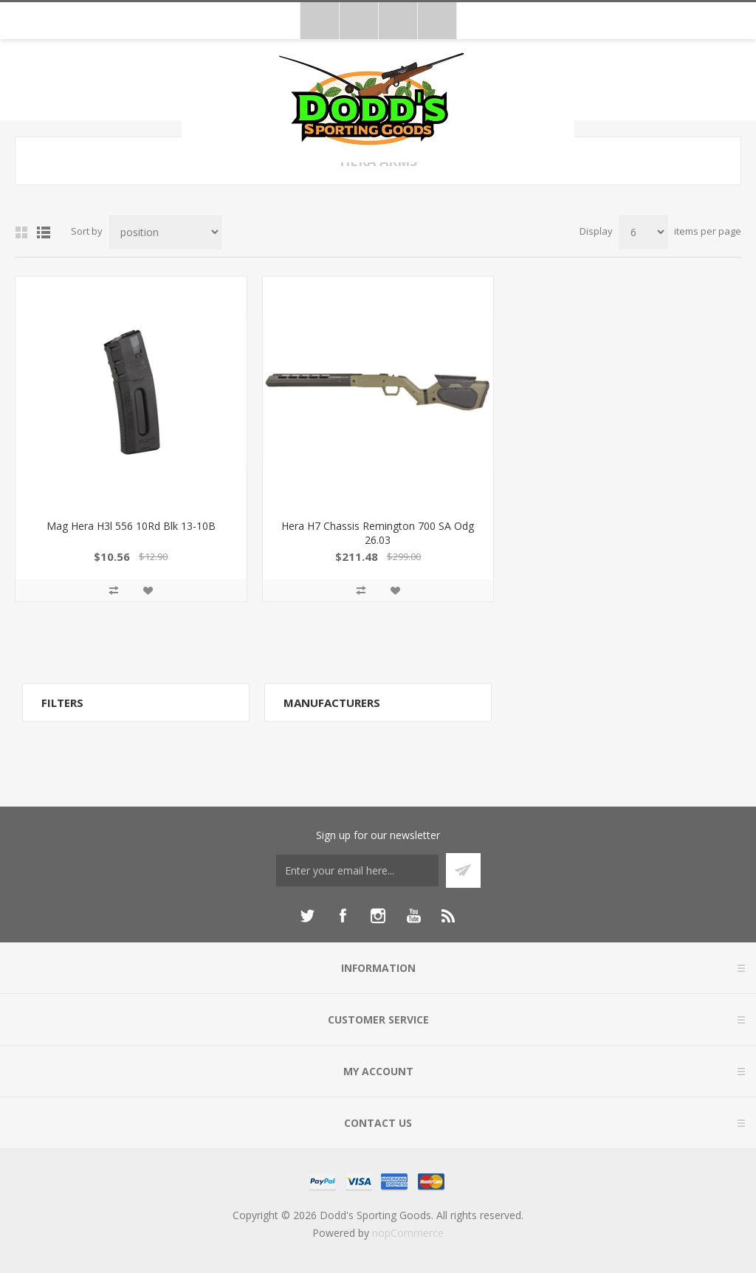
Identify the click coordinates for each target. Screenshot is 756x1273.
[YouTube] (413, 916)
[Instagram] (378, 916)
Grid (21, 232)
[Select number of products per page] (643, 232)
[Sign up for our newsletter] (357, 870)
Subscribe (463, 870)
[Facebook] (342, 916)
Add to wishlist (148, 590)
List (43, 232)
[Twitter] (307, 916)
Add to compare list (114, 590)
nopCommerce (408, 1233)
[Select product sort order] (165, 232)
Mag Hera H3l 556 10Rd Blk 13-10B (131, 526)
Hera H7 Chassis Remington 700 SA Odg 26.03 (377, 533)
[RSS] (449, 916)
